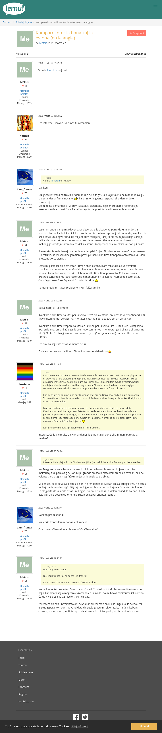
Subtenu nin (25, 672)
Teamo (22, 665)
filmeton (52, 70)
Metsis (43, 43)
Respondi (137, 33)
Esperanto (25, 650)
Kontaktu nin (26, 701)
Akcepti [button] (144, 726)
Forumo (7, 22)
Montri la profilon (24, 92)
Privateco (23, 687)
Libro (21, 679)
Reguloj (22, 694)
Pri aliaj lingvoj (23, 22)
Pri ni (21, 658)
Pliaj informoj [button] (79, 726)
